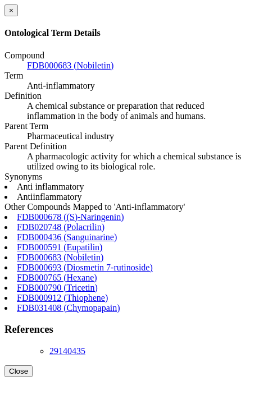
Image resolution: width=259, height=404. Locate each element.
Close (18, 371)
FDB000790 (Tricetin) (57, 287)
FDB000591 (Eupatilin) (59, 247)
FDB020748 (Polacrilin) (60, 227)
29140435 (67, 351)
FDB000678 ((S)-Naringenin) (70, 217)
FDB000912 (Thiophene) (62, 297)
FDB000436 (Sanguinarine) (67, 237)
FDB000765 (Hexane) (57, 277)
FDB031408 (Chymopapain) (68, 308)
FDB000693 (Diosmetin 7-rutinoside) (85, 267)
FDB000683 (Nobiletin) (70, 65)
